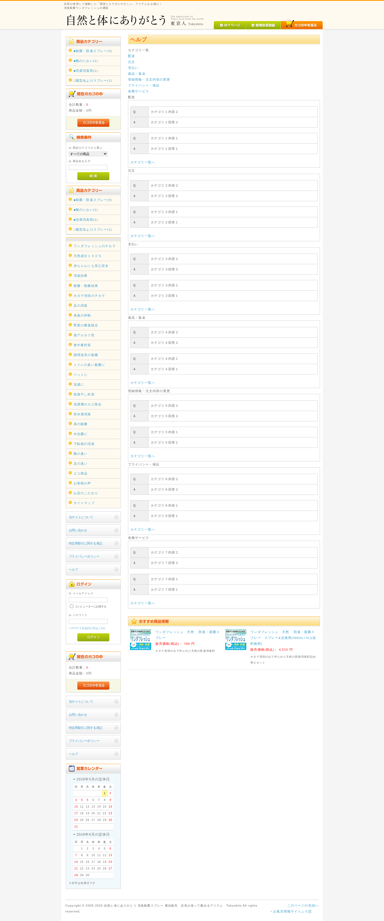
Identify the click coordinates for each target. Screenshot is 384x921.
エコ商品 (81, 473)
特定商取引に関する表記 (85, 543)
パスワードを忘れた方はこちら (87, 628)
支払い (133, 67)
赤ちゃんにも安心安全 (91, 265)
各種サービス (138, 91)
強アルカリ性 (84, 335)
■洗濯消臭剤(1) (86, 70)
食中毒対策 (82, 345)
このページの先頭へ (303, 905)
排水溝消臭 (82, 414)
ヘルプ (73, 569)
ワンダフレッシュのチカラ (95, 246)
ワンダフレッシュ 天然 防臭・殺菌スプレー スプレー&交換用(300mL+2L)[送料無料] (283, 637)
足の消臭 (81, 305)
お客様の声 (82, 483)
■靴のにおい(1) (86, 60)
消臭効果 (81, 275)
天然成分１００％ (88, 256)
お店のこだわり (86, 493)
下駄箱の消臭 (84, 443)
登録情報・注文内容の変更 (149, 79)
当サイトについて (81, 517)
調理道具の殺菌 (86, 355)
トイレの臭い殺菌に (89, 364)
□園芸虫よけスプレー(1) (93, 80)
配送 (131, 56)
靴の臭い (81, 453)
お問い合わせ (78, 530)
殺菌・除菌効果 (86, 285)
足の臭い (81, 463)
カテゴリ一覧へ (142, 162)
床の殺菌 (81, 424)
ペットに (81, 374)
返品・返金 (137, 73)
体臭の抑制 (82, 315)
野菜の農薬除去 (86, 325)
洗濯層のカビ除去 (88, 404)
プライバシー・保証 (143, 85)
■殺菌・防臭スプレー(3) (93, 51)
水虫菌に (81, 434)
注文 (131, 62)
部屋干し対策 (84, 394)
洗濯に (79, 384)
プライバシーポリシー (84, 556)
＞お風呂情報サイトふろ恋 (291, 911)
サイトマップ (84, 503)
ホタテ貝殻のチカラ (89, 295)
